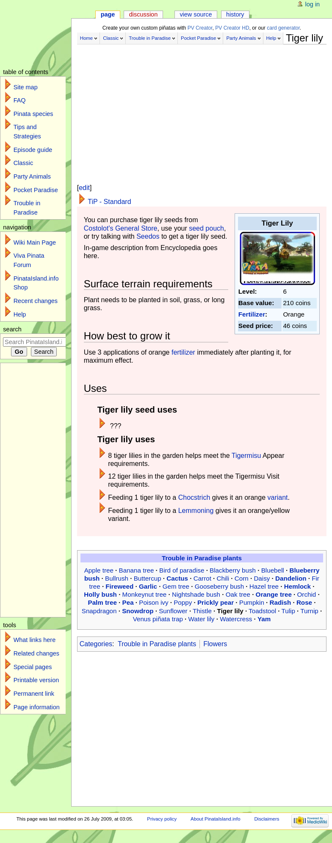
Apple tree (98, 570)
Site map (26, 87)
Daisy (262, 578)
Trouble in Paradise (150, 38)
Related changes (36, 653)
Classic (111, 38)
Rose (304, 602)
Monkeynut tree (144, 594)
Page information (37, 707)
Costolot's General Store (121, 228)
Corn (242, 578)
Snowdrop (137, 610)
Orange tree (274, 594)
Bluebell (272, 570)
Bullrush (116, 578)
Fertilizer (251, 314)
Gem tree (176, 586)
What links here (35, 639)
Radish (280, 602)
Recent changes (36, 301)
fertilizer (183, 352)
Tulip (288, 610)
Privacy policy (162, 818)
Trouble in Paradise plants (202, 558)
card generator (283, 28)
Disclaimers (266, 818)
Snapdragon (99, 610)
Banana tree (136, 570)
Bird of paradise (181, 570)
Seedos (147, 236)
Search (12, 329)
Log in (312, 4)
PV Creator (200, 28)
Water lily (201, 619)
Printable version (36, 680)
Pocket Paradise (198, 38)
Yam (264, 619)
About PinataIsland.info (215, 818)
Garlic (148, 586)
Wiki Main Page (35, 242)
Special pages (33, 667)
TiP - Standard (109, 201)
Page (108, 14)
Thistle (202, 610)
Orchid (306, 594)
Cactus (177, 578)
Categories (96, 643)
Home (86, 38)
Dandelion (290, 578)
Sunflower (173, 610)
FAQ (20, 100)
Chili (223, 578)
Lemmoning (196, 510)
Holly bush (100, 594)
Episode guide (33, 149)
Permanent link (34, 693)
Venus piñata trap (158, 619)
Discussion (143, 14)
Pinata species (33, 113)
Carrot (202, 578)
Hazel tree (264, 586)
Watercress (236, 619)
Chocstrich (194, 497)
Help (271, 38)
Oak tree (238, 594)
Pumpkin (251, 602)
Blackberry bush (233, 570)
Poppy (183, 602)
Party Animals (241, 38)
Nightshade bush (196, 594)
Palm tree (102, 602)
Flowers (215, 643)
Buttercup (147, 578)
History (235, 14)
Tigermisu (246, 455)
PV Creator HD (232, 28)
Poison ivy (153, 602)
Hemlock (297, 586)
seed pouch (206, 228)
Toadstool (262, 610)
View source (196, 14)
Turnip (309, 610)
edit (84, 187)
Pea (128, 602)
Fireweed (119, 586)
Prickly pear (215, 602)
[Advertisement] (201, 105)
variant (277, 497)
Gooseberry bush (219, 586)
